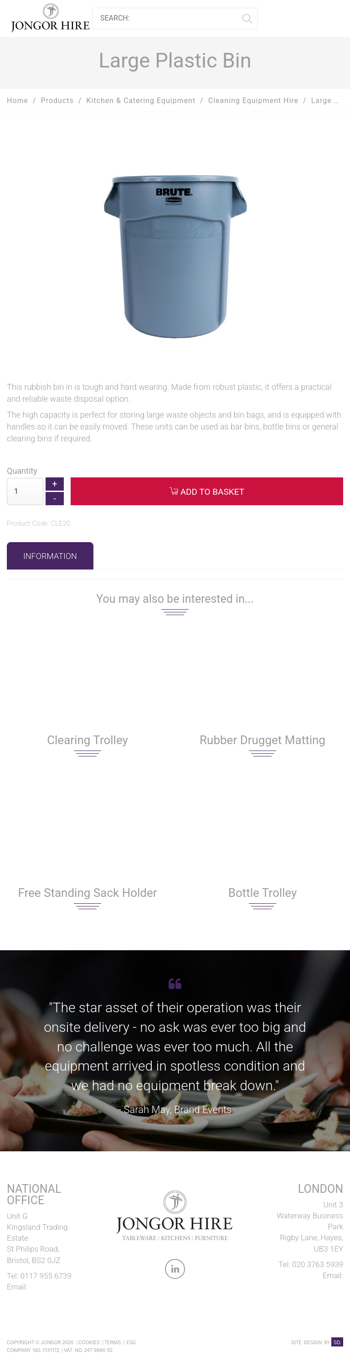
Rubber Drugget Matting (262, 740)
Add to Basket (207, 492)
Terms (112, 1342)
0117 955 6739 (46, 1275)
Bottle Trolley (262, 893)
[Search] (171, 18)
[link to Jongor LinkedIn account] (175, 1270)
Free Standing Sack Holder (87, 893)
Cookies (89, 1342)
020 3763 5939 (317, 1264)
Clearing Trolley (87, 740)
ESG (130, 1342)
